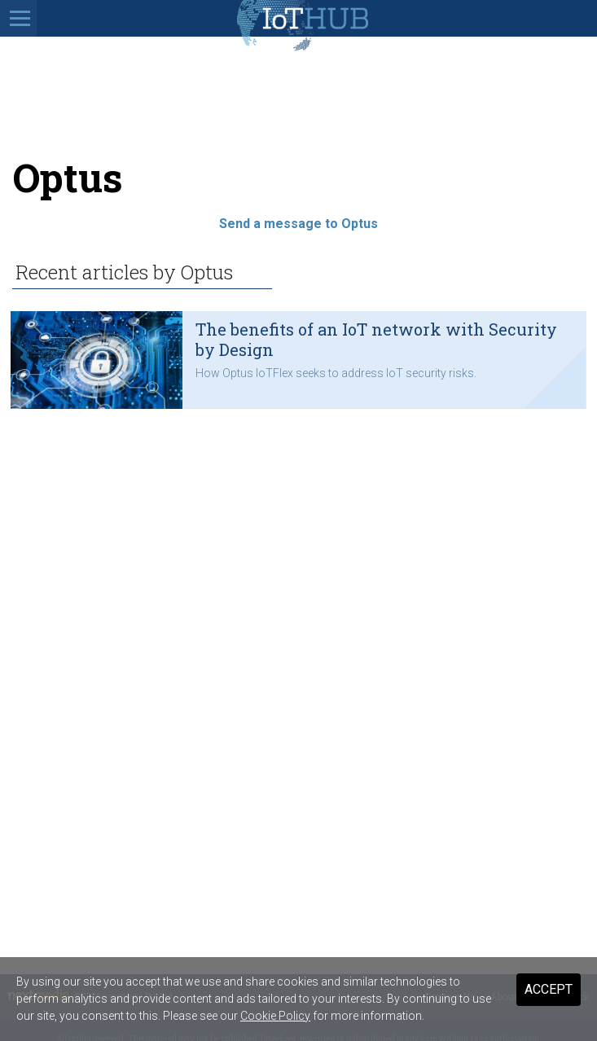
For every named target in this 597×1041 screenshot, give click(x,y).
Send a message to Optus (298, 223)
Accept (549, 989)
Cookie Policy (275, 1015)
